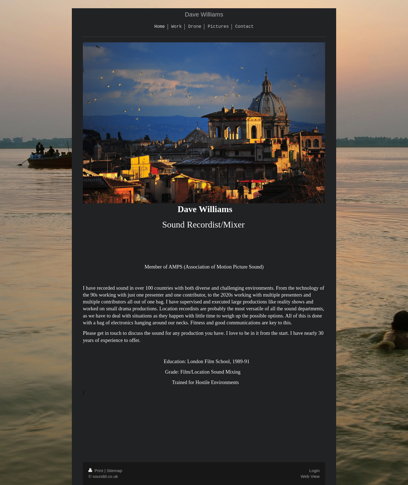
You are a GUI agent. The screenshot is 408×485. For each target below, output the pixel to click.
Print (96, 470)
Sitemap (114, 470)
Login (314, 470)
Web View (310, 476)
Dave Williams (204, 14)
